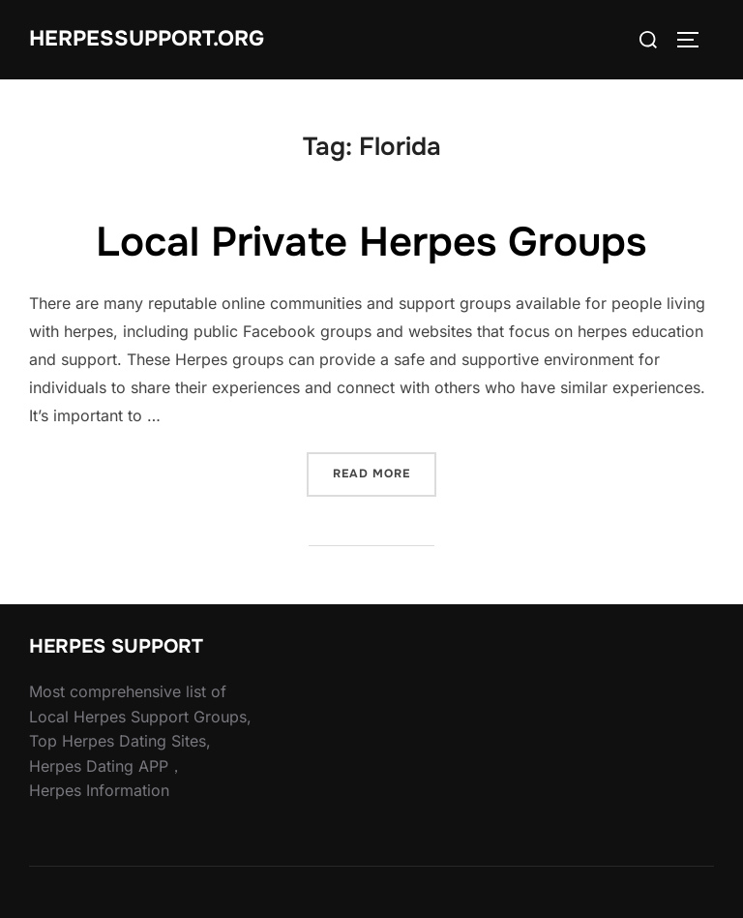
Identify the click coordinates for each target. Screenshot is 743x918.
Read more (384, 472)
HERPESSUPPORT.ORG (146, 38)
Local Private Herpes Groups (371, 242)
